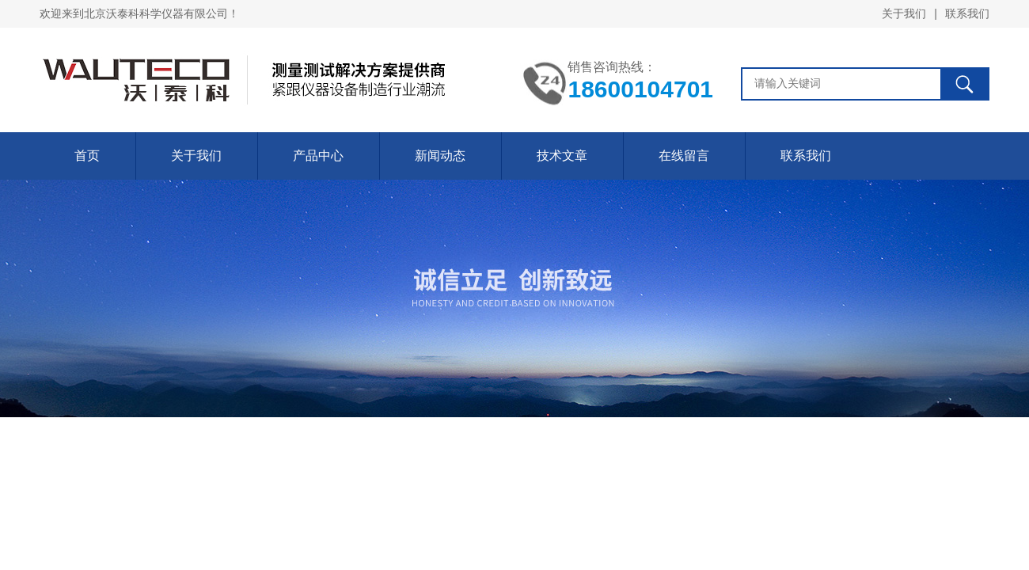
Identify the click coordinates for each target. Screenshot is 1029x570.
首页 (87, 155)
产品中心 (318, 155)
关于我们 (904, 13)
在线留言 (684, 155)
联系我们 (967, 13)
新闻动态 (440, 155)
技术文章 (562, 155)
